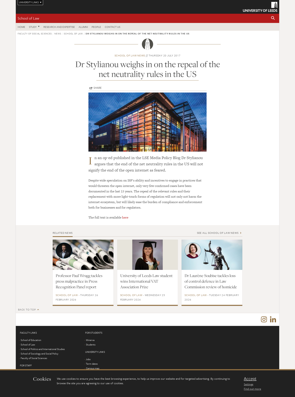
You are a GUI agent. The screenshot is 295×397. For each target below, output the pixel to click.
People (96, 27)
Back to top (27, 309)
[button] (273, 18)
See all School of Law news (218, 233)
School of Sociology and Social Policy (39, 354)
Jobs (88, 359)
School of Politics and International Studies (43, 349)
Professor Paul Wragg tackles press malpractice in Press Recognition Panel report (79, 281)
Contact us (112, 27)
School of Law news (130, 55)
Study (33, 27)
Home (21, 27)
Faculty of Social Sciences (35, 33)
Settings (248, 384)
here (125, 217)
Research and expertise (59, 27)
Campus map (92, 368)
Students (90, 345)
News (57, 33)
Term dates (92, 364)
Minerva (90, 340)
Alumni (83, 27)
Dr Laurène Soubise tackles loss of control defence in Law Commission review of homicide (211, 281)
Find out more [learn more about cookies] (252, 389)
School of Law (28, 18)
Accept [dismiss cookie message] (250, 378)
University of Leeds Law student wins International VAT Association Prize (146, 281)
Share (98, 88)
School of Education (31, 340)
